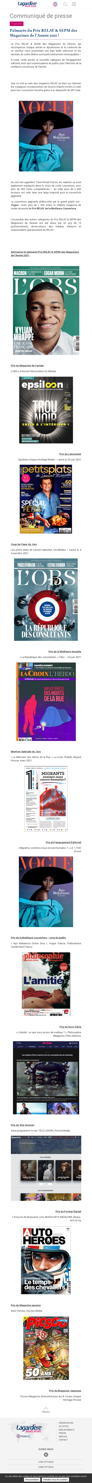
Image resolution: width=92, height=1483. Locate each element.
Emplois (63, 1436)
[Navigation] (74, 4)
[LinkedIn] (46, 1455)
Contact (63, 1440)
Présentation (66, 1423)
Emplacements (66, 1430)
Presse (62, 1433)
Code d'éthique (46, 1462)
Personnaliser (32, 1479)
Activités (64, 1426)
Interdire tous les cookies (55, 1479)
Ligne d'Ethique (46, 1467)
